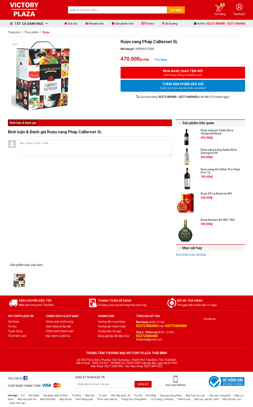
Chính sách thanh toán (60, 331)
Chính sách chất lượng (59, 321)
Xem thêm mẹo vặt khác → (193, 254)
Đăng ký (143, 384)
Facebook (210, 318)
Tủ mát (138, 395)
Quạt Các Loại (17, 403)
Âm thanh (34, 395)
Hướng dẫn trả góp (109, 331)
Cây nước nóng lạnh (220, 395)
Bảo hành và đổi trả (58, 335)
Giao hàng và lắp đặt (58, 326)
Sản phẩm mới (122, 23)
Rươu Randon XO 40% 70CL (218, 219)
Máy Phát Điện (48, 399)
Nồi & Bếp (151, 395)
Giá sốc (70, 23)
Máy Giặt (89, 395)
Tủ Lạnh (102, 395)
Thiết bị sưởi (183, 399)
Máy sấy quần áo (27, 399)
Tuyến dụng (15, 331)
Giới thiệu (13, 321)
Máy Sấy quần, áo (120, 395)
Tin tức (147, 23)
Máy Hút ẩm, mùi (232, 399)
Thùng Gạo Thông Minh (133, 399)
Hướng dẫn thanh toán (112, 326)
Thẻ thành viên (17, 335)
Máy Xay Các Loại (195, 395)
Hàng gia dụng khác (171, 395)
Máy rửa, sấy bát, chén (206, 399)
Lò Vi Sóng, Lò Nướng (161, 399)
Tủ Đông (76, 395)
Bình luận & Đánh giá (23, 122)
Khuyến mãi (94, 23)
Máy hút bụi (65, 399)
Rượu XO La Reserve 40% (216, 193)
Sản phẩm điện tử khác (55, 395)
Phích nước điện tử (107, 399)
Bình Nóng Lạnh (84, 399)
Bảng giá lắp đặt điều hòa (113, 335)
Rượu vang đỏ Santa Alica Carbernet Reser (217, 132)
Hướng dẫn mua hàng (111, 321)
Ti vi (22, 395)
